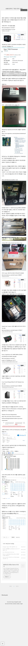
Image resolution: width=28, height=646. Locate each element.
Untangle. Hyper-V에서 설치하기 (9, 546)
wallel (20, 601)
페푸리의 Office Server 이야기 (11, 565)
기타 (4, 543)
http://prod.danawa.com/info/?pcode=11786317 (12, 330)
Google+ (21, 603)
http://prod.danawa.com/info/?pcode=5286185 (12, 385)
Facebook (14, 603)
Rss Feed (6, 603)
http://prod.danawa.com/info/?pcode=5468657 (12, 275)
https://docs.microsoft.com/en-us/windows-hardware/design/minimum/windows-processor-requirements (12, 418)
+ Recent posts (4, 595)
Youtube (18, 603)
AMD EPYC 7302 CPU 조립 (14, 8)
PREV (10, 586)
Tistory (12, 601)
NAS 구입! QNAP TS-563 (8, 552)
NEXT (17, 586)
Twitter (11, 603)
